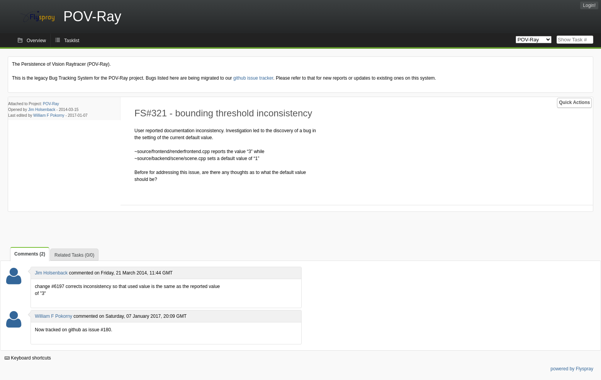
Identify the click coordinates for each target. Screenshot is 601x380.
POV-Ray (51, 104)
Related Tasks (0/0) (74, 255)
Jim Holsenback (42, 109)
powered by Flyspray (571, 368)
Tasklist (71, 40)
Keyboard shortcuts (28, 358)
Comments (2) (29, 254)
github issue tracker (253, 78)
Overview (36, 40)
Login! (589, 5)
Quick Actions (574, 102)
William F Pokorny (49, 115)
